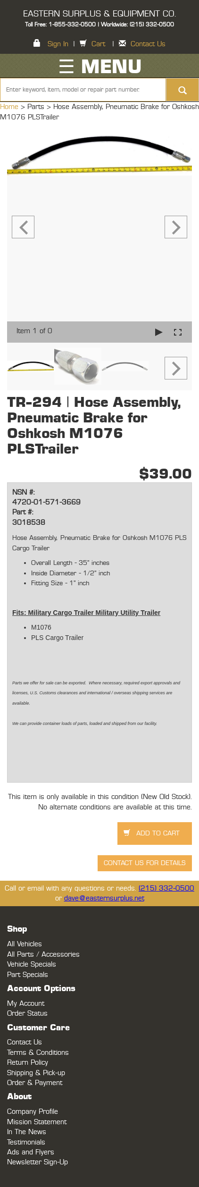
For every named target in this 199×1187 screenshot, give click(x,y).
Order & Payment (34, 1082)
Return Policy (27, 1062)
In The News (26, 1132)
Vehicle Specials (31, 964)
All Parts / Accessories (43, 954)
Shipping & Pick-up (36, 1073)
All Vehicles (24, 944)
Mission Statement (36, 1122)
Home (10, 106)
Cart (98, 44)
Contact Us (148, 44)
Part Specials (27, 974)
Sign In (58, 44)
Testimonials (26, 1142)
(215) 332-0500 (166, 888)
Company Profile (32, 1111)
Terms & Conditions (38, 1052)
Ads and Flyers (30, 1152)
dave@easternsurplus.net (104, 898)
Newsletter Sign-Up (37, 1162)
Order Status (27, 1013)
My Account (25, 1003)
